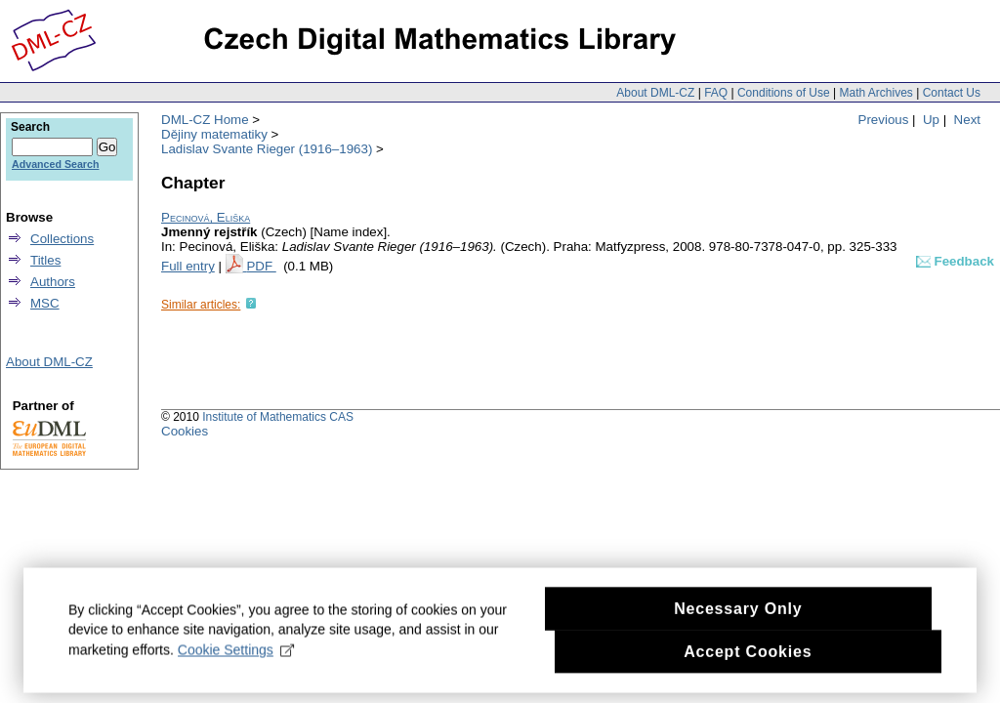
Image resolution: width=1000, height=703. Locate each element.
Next (967, 119)
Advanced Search (55, 164)
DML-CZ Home (205, 119)
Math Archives (875, 93)
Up (931, 119)
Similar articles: (200, 304)
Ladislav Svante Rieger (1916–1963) (266, 149)
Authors (52, 281)
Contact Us (951, 93)
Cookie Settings (236, 657)
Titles (45, 260)
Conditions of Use (783, 93)
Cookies (184, 431)
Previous (883, 119)
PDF (260, 266)
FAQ (716, 93)
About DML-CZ (655, 93)
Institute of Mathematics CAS (278, 417)
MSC (45, 303)
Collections (62, 238)
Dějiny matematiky (214, 134)
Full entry (188, 266)
